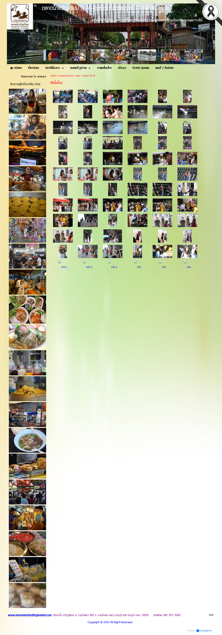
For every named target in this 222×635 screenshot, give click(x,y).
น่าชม (78, 76)
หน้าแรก (53, 76)
